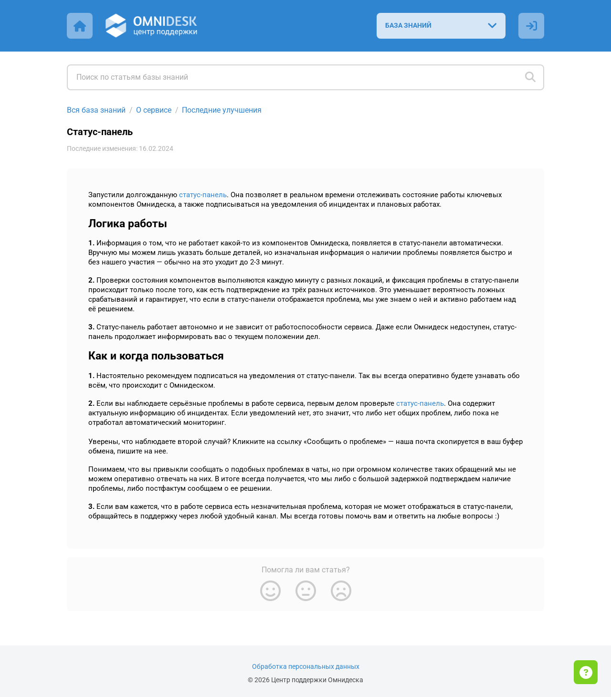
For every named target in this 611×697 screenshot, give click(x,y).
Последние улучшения (222, 110)
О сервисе (153, 110)
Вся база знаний (96, 110)
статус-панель (203, 194)
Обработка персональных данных (305, 667)
